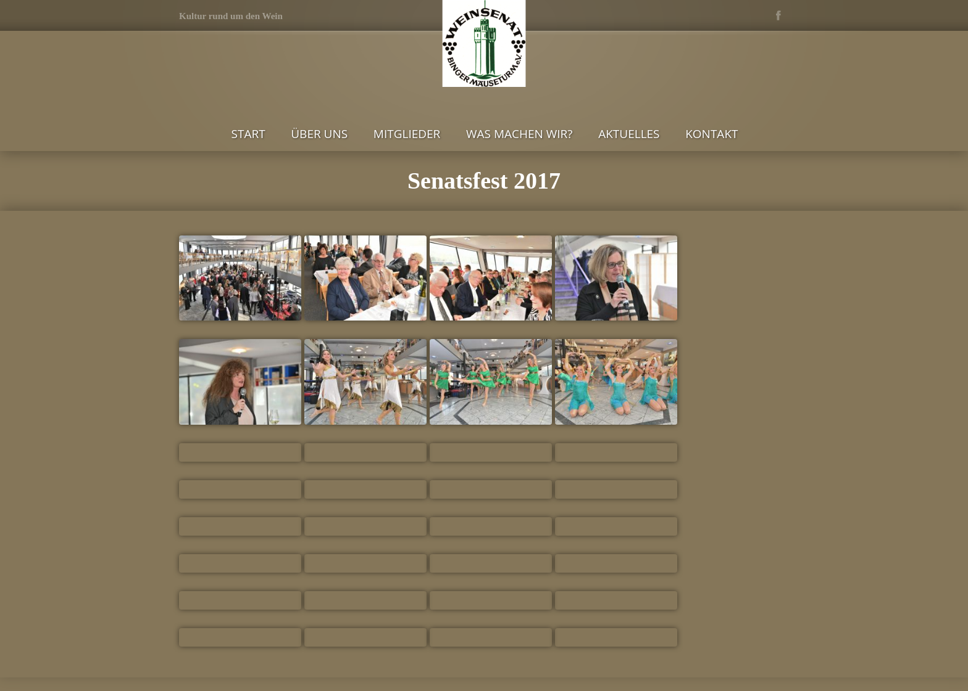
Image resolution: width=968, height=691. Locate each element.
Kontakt (711, 134)
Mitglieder (407, 134)
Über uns (319, 134)
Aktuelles (628, 134)
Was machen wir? (519, 134)
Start (248, 134)
